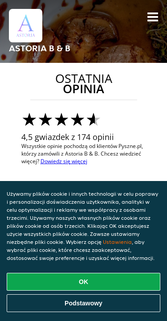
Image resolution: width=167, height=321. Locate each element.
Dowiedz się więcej (64, 161)
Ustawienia (117, 242)
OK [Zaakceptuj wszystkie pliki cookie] (83, 281)
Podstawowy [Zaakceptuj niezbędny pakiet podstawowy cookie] (83, 303)
